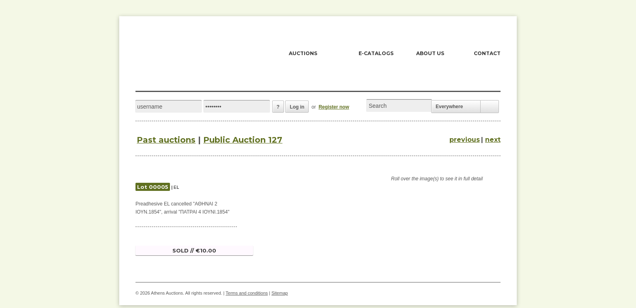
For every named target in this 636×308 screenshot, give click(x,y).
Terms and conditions (247, 293)
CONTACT (487, 53)
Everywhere (449, 106)
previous (464, 139)
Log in (297, 107)
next (493, 139)
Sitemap (279, 293)
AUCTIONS (303, 53)
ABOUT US (430, 53)
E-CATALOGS (376, 53)
